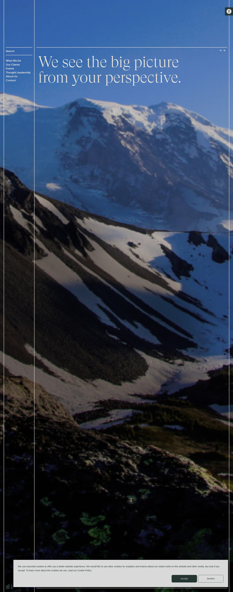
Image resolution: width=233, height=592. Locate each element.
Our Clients (13, 65)
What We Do (13, 61)
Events (10, 68)
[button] (229, 11)
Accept (184, 578)
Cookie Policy (84, 570)
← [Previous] (221, 50)
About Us (11, 76)
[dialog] (120, 573)
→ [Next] (224, 50)
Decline (211, 578)
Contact (11, 80)
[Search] (19, 51)
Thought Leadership (18, 72)
